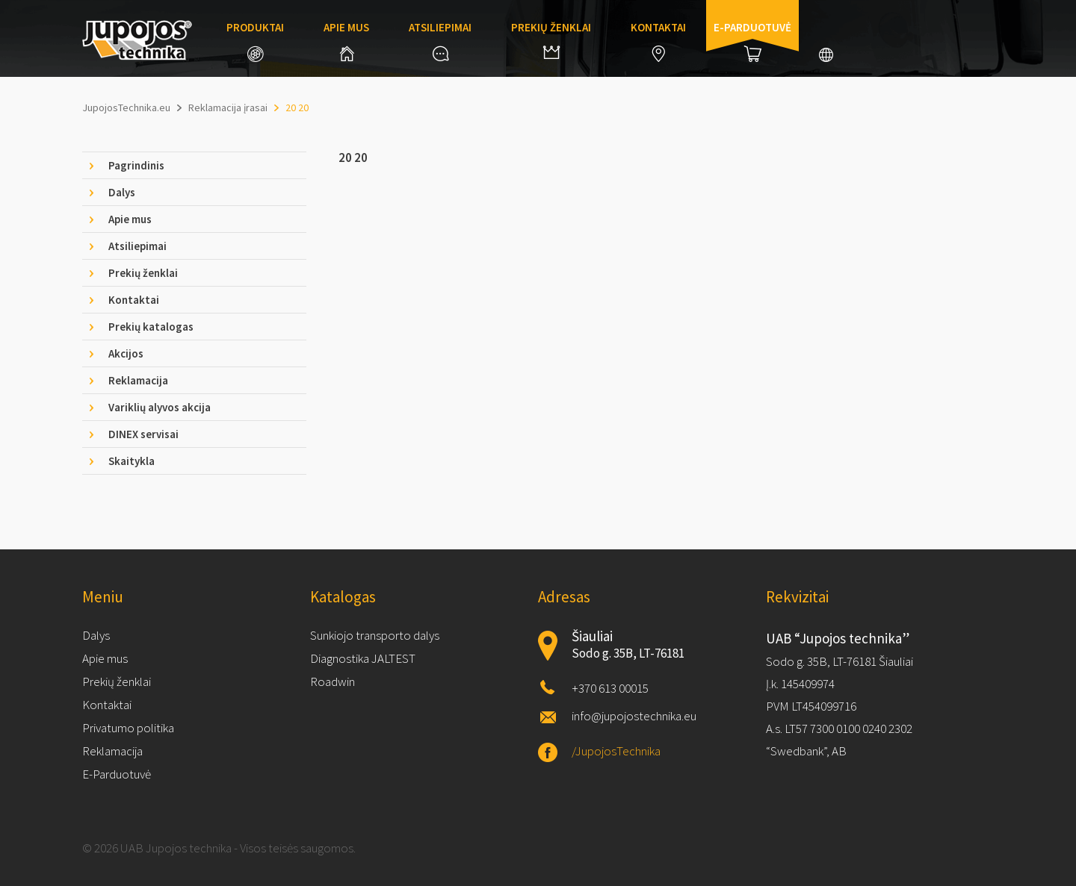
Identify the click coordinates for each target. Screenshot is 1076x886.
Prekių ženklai (551, 39)
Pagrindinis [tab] (136, 165)
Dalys (96, 635)
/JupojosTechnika (616, 751)
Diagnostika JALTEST (362, 658)
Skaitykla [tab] (131, 461)
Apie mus (346, 40)
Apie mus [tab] (130, 219)
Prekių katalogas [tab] (151, 326)
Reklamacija (112, 751)
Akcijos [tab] (125, 353)
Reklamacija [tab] (138, 380)
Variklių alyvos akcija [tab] (159, 407)
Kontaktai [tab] (133, 300)
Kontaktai (658, 41)
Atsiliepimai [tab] (137, 246)
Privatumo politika (128, 728)
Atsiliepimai (440, 40)
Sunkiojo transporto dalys (374, 635)
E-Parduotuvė (116, 774)
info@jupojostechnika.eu (634, 716)
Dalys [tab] (121, 192)
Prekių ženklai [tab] (143, 273)
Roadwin (332, 681)
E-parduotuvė (752, 41)
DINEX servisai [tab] (143, 434)
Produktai (255, 41)
